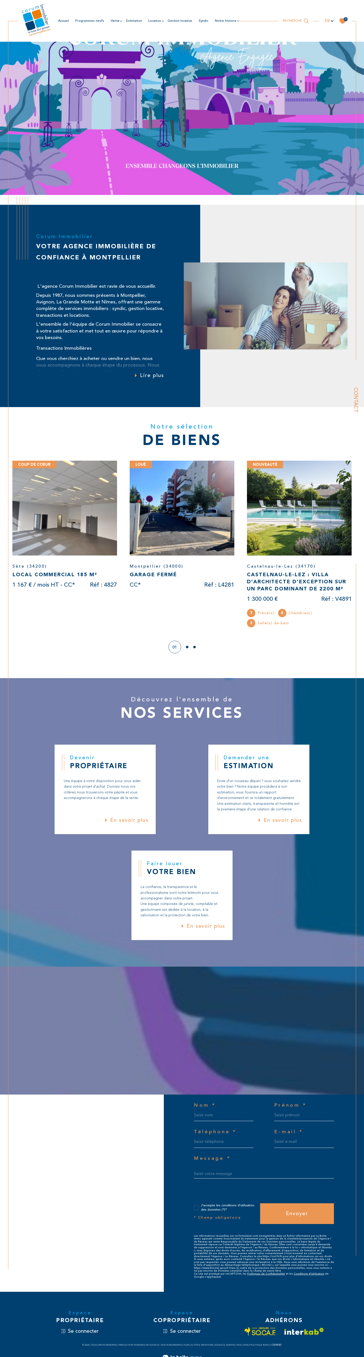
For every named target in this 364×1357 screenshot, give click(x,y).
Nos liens (242, 1345)
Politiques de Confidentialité (266, 1274)
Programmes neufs (89, 20)
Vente (115, 20)
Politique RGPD (259, 1345)
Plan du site (191, 1345)
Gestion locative (180, 20)
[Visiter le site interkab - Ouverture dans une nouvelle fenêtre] (304, 1331)
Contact (356, 399)
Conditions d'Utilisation (309, 1274)
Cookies (276, 1345)
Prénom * (290, 1105)
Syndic (203, 20)
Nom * (205, 1105)
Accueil (63, 20)
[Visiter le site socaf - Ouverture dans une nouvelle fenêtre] (260, 1331)
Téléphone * (215, 1131)
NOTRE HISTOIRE (225, 20)
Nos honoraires (171, 1345)
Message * (212, 1158)
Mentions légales (212, 1345)
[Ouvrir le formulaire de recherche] (296, 21)
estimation (134, 20)
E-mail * (288, 1131)
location (154, 20)
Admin (230, 1345)
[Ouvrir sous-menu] (121, 20)
